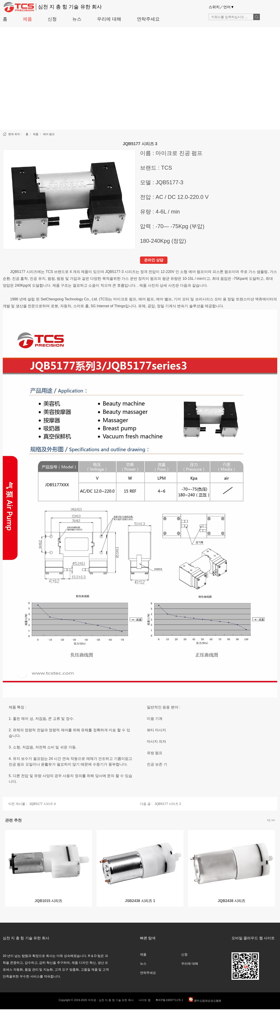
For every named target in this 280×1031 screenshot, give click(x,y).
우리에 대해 (109, 18)
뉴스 (76, 18)
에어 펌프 (49, 134)
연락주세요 (148, 18)
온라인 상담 (153, 260)
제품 (27, 18)
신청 (52, 18)
